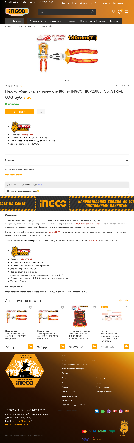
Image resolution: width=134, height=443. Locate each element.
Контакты (114, 21)
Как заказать (118, 3)
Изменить (41, 185)
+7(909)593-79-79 (46, 2)
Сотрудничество (102, 387)
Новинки (70, 21)
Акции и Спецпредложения (45, 21)
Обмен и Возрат (86, 3)
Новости (99, 382)
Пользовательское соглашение (74, 364)
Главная (8, 26)
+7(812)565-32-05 (27, 2)
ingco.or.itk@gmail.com (17, 424)
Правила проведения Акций (73, 404)
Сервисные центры (103, 3)
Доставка (65, 3)
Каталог (14, 21)
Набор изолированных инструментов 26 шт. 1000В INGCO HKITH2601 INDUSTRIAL (80, 334)
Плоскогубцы (47, 26)
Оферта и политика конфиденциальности (78, 359)
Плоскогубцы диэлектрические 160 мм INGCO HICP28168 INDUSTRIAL (15, 334)
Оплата (74, 3)
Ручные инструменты (26, 26)
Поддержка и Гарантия (92, 21)
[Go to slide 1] (65, 80)
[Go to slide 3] (68, 80)
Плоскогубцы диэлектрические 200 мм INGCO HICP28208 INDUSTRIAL (47, 334)
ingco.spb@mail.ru (20, 421)
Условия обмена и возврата (73, 368)
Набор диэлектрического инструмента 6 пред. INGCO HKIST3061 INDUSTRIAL (110, 336)
